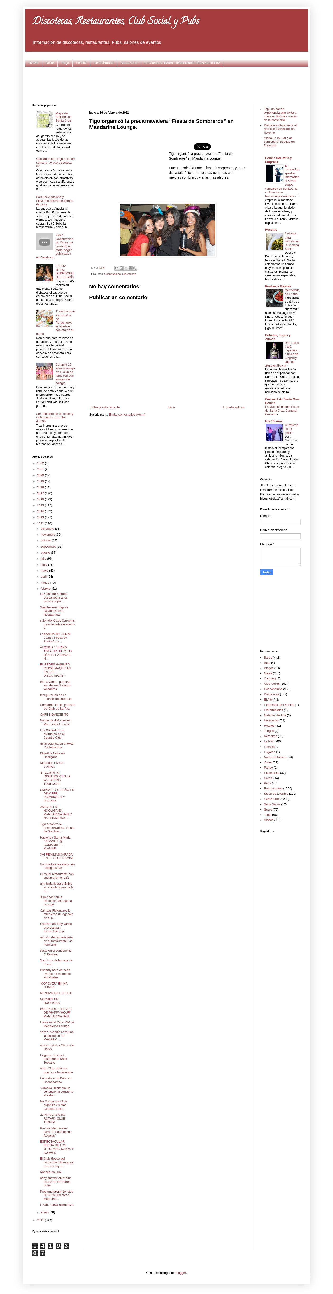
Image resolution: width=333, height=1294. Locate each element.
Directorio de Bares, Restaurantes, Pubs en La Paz (182, 63)
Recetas (271, 229)
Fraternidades (273, 710)
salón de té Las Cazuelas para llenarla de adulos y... (57, 624)
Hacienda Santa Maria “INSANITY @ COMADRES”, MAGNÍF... (55, 843)
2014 (41, 511)
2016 (41, 499)
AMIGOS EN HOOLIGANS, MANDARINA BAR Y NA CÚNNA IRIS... (56, 812)
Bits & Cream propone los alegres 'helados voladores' (55, 685)
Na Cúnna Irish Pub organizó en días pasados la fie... (53, 1105)
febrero (46, 588)
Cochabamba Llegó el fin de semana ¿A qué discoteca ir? (55, 162)
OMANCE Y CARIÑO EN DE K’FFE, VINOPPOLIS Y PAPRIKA (57, 795)
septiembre (49, 546)
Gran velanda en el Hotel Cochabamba (57, 745)
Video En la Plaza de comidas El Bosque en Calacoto (279, 141)
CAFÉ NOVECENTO (54, 714)
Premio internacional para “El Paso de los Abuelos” (55, 1131)
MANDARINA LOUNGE (56, 993)
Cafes (268, 673)
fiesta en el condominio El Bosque (55, 952)
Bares (268, 657)
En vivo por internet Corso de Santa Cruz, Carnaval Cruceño (282, 410)
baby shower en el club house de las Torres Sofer (55, 1181)
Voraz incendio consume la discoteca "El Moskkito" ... (57, 1035)
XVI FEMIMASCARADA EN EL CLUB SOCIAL (57, 856)
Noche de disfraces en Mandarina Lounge (55, 722)
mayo (45, 570)
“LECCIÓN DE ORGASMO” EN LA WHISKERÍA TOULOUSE (55, 778)
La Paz (81, 63)
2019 (41, 481)
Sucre (268, 809)
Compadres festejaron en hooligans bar (57, 866)
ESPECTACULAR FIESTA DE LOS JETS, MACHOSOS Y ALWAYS (57, 1147)
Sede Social (272, 804)
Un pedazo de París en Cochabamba (55, 1080)
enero (45, 1212)
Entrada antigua (234, 407)
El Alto (268, 699)
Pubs (267, 783)
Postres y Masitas (278, 286)
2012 (41, 523)
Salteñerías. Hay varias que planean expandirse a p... (56, 927)
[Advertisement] (166, 84)
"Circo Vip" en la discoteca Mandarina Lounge (56, 900)
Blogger (180, 1273)
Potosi (268, 778)
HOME (33, 63)
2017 (41, 493)
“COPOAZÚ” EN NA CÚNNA (53, 985)
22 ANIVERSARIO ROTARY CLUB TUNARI (52, 1118)
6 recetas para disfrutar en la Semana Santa (292, 241)
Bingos (268, 668)
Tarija (65, 63)
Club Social (272, 683)
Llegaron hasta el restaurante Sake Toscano (53, 1058)
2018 (41, 487)
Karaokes (270, 736)
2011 (41, 1220)
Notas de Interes (275, 757)
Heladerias (271, 720)
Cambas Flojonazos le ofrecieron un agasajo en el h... (56, 914)
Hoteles (269, 725)
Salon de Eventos (276, 793)
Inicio (171, 407)
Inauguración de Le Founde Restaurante (56, 697)
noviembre (48, 534)
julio (44, 558)
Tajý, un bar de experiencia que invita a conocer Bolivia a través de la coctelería (280, 114)
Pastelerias (271, 773)
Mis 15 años (274, 421)
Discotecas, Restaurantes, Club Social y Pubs (115, 22)
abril (44, 576)
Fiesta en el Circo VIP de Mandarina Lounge (57, 1024)
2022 (41, 463)
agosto (46, 552)
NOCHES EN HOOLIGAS (50, 1001)
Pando (268, 767)
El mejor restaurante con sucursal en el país (57, 876)
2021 (41, 469)
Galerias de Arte (275, 715)
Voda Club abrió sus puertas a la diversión (56, 1070)
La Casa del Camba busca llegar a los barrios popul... (53, 597)
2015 (41, 505)
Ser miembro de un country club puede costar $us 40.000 (54, 417)
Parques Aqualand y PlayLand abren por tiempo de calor (54, 200)
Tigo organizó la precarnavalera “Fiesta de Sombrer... (57, 827)
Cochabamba (103, 63)
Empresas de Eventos (279, 705)
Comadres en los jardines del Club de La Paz (57, 706)
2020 (41, 475)
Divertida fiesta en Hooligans (52, 755)
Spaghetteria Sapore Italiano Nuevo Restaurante (54, 611)
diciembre (48, 528)
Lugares (269, 752)
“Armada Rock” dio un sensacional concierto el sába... (56, 1091)
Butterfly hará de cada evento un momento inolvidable (55, 973)
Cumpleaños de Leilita (291, 428)
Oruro (50, 63)
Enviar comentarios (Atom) (127, 414)
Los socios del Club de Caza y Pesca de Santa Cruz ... (55, 637)
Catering (270, 678)
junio (44, 564)
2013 (41, 517)
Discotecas (129, 273)
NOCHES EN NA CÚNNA (51, 765)
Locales (269, 746)
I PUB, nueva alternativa (56, 1205)
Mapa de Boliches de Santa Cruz (63, 116)
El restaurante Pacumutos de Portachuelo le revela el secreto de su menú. (55, 322)
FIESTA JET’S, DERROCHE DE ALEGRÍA (65, 271)
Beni (267, 663)
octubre (46, 540)
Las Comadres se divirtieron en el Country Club (52, 733)
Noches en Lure (51, 1172)
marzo (45, 582)
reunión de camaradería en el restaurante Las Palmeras (56, 941)
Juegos (269, 731)
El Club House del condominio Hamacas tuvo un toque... (56, 1162)
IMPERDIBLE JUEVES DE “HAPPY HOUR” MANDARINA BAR (55, 1012)
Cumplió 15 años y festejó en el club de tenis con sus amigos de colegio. (65, 374)
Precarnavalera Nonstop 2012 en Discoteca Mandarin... (56, 1195)
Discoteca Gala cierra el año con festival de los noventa (280, 129)
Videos (268, 820)
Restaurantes (273, 788)
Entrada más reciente (105, 407)
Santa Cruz (129, 63)
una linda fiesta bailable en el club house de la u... (56, 887)
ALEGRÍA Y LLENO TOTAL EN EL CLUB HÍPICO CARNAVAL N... (56, 653)
